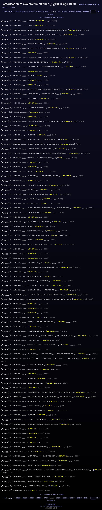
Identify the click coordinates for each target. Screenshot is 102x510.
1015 (73, 11)
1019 (87, 11)
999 (17, 11)
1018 (84, 11)
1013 (66, 11)
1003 (30, 11)
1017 (80, 11)
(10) (6, 21)
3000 (97, 11)
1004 (33, 11)
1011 (59, 11)
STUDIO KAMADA (51, 504)
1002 (26, 11)
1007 (44, 11)
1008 (47, 11)
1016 (77, 11)
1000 (19, 11)
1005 (37, 11)
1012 (63, 11)
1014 (70, 11)
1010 (56, 11)
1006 (40, 11)
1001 (23, 11)
